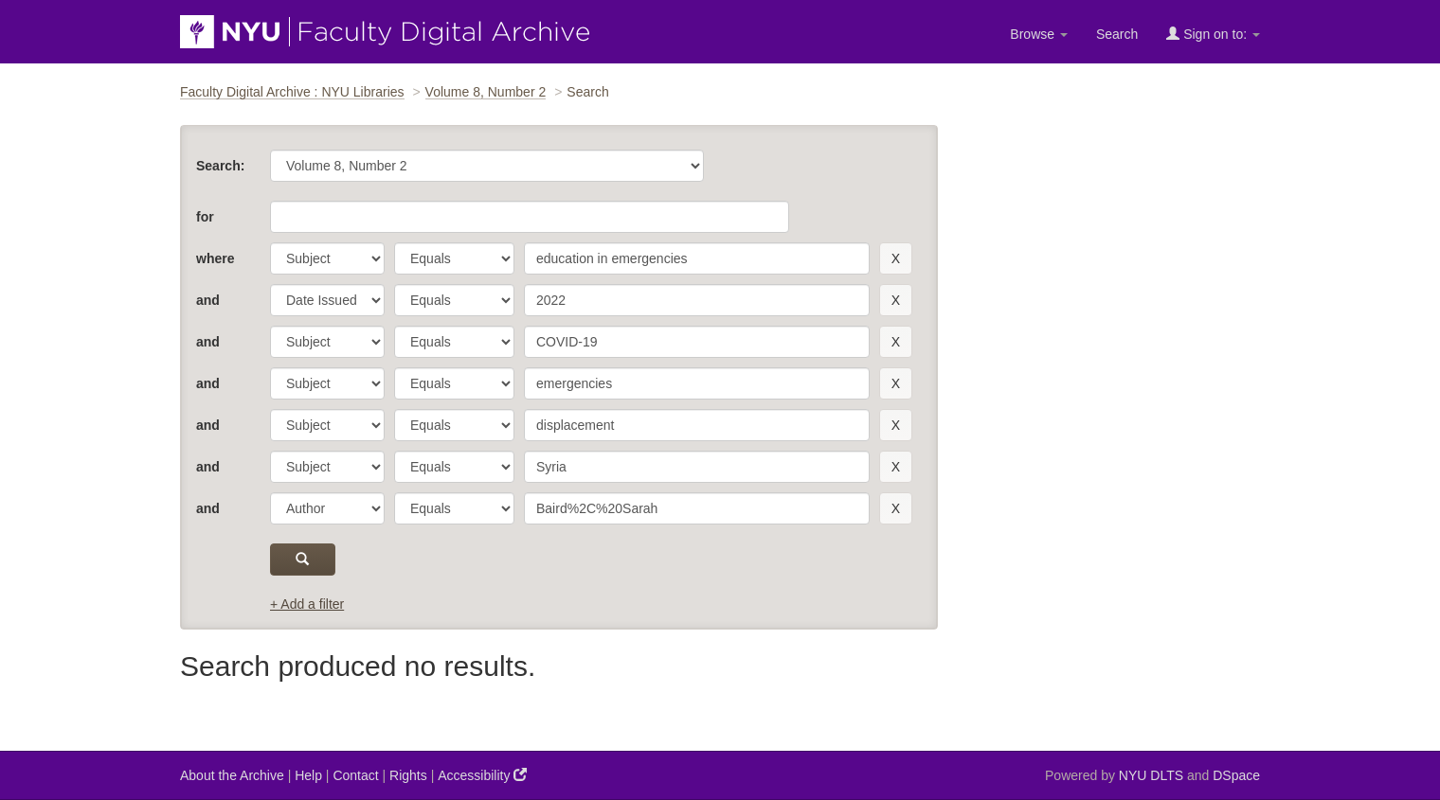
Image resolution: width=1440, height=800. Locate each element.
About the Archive (232, 775)
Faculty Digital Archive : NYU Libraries (292, 91)
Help (308, 775)
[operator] (454, 258)
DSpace (1236, 775)
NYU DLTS (1151, 775)
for (205, 216)
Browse (1039, 34)
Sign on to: (1213, 34)
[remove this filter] (895, 258)
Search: (220, 165)
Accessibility (482, 775)
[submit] (302, 559)
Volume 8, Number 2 (486, 91)
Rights (408, 775)
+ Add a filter (307, 604)
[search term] (697, 258)
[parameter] (327, 258)
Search (1117, 34)
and (208, 300)
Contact (355, 775)
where (215, 258)
